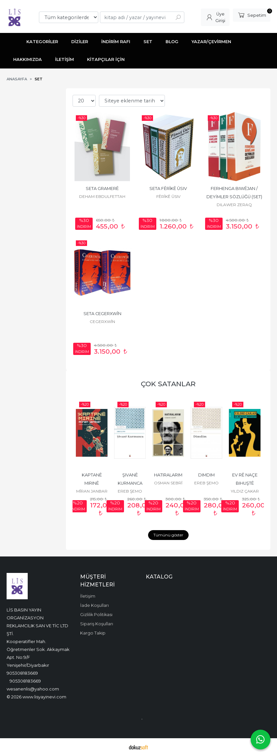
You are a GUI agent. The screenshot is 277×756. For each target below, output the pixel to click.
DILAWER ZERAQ (234, 204)
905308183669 (22, 673)
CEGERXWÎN (102, 321)
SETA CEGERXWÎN (102, 313)
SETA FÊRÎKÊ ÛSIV (168, 188)
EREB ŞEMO (130, 491)
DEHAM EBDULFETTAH (102, 196)
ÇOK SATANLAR (168, 384)
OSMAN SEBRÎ (168, 482)
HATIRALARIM (168, 474)
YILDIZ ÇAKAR (245, 491)
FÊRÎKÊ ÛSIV (168, 196)
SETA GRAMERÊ (102, 188)
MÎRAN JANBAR (92, 491)
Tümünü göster (168, 534)
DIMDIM (206, 474)
